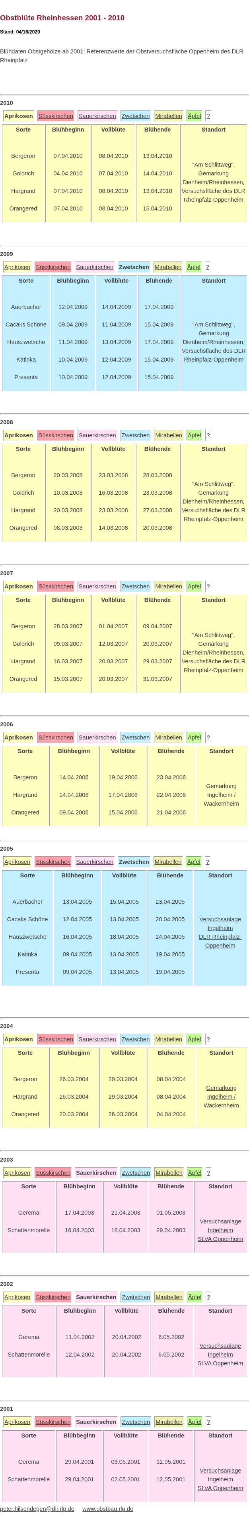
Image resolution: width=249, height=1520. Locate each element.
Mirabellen (168, 116)
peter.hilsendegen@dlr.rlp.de (37, 1509)
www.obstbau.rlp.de (107, 1509)
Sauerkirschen (97, 116)
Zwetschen (136, 116)
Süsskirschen (56, 116)
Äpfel (194, 116)
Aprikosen (17, 267)
